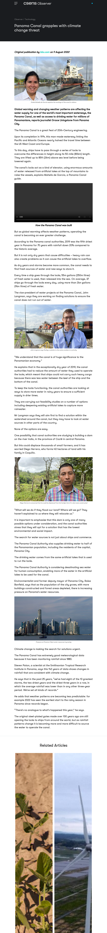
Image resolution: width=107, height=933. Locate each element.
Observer (18, 19)
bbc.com (44, 52)
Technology (30, 19)
